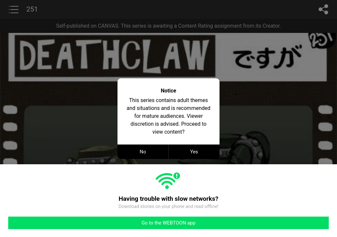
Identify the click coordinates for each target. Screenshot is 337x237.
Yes (194, 152)
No (143, 152)
